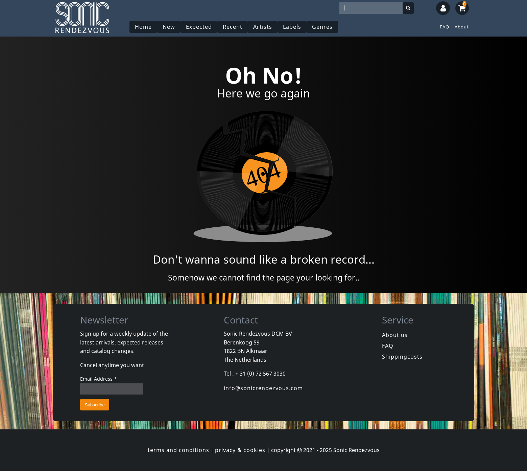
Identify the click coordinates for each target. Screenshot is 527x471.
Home (143, 26)
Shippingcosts (402, 356)
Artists (262, 26)
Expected (199, 26)
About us (395, 335)
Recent (232, 26)
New (169, 26)
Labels (292, 26)
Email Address (98, 379)
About (462, 27)
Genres (322, 26)
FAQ (444, 27)
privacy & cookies (240, 450)
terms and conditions (178, 450)
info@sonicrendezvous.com (263, 388)
